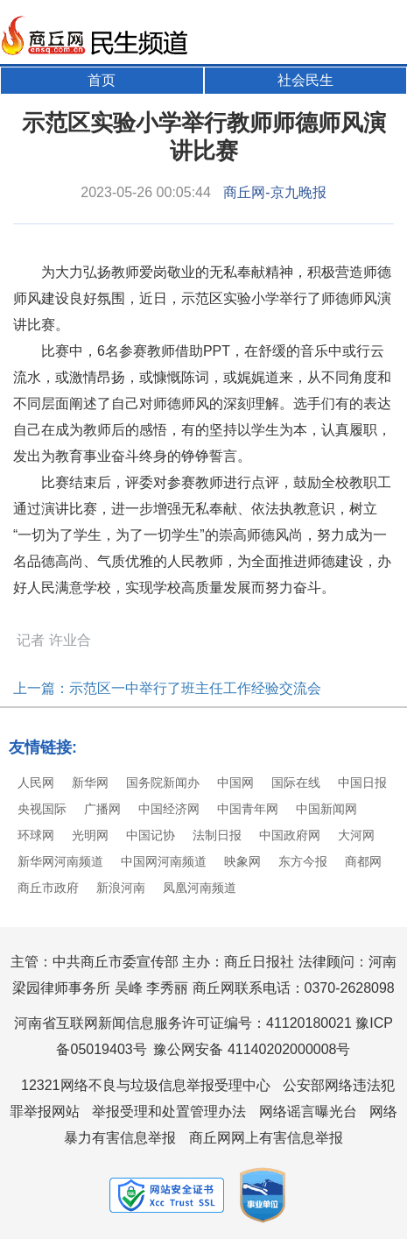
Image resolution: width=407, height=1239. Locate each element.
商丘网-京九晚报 (274, 192)
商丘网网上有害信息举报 (266, 1137)
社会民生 (305, 80)
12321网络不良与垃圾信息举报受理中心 (145, 1085)
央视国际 (42, 809)
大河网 (356, 835)
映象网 (242, 861)
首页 (102, 80)
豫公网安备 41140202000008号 (251, 1049)
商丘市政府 (48, 888)
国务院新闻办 (163, 782)
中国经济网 (169, 809)
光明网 (90, 835)
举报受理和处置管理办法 (169, 1111)
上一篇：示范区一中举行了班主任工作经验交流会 (167, 688)
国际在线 (295, 782)
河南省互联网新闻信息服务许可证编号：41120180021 (183, 1023)
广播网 (102, 809)
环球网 (36, 835)
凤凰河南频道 (199, 888)
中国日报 (362, 782)
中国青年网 (247, 809)
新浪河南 (120, 888)
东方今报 (302, 861)
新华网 (90, 782)
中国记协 (150, 835)
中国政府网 (289, 835)
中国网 (235, 782)
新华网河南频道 (60, 861)
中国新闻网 (326, 809)
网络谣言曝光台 (308, 1111)
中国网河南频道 (164, 861)
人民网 (36, 782)
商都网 (363, 861)
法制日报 (217, 835)
